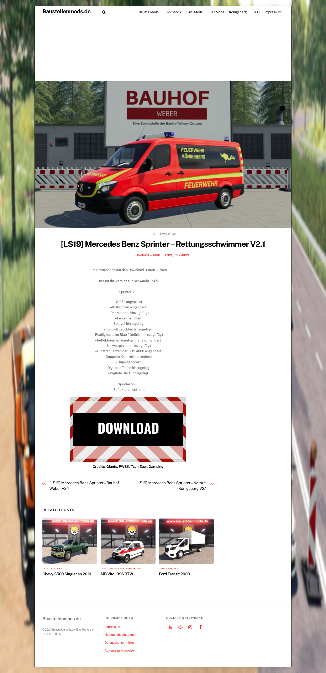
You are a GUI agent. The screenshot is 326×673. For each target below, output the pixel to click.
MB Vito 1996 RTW (117, 574)
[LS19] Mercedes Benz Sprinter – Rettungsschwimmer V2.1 (163, 244)
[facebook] (200, 626)
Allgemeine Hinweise (119, 650)
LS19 (168, 255)
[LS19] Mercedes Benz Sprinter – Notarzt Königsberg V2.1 (171, 485)
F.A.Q (256, 12)
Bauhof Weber (148, 255)
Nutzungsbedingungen (120, 634)
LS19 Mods (194, 12)
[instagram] (190, 626)
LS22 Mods (172, 12)
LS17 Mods (215, 12)
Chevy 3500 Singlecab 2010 (66, 574)
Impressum (273, 12)
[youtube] (170, 626)
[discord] (180, 626)
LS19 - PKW (181, 255)
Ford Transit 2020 (174, 574)
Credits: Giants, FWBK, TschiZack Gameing (128, 466)
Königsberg (238, 12)
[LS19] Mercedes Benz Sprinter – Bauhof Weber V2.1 (84, 485)
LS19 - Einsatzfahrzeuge (124, 568)
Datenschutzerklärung (120, 642)
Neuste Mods (148, 12)
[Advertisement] (163, 50)
